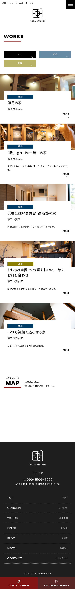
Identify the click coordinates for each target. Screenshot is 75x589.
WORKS (37, 518)
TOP (37, 498)
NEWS (37, 548)
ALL (20, 54)
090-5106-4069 (40, 479)
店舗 (19, 63)
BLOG (37, 538)
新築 (55, 54)
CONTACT (37, 558)
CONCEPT (37, 508)
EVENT (37, 528)
